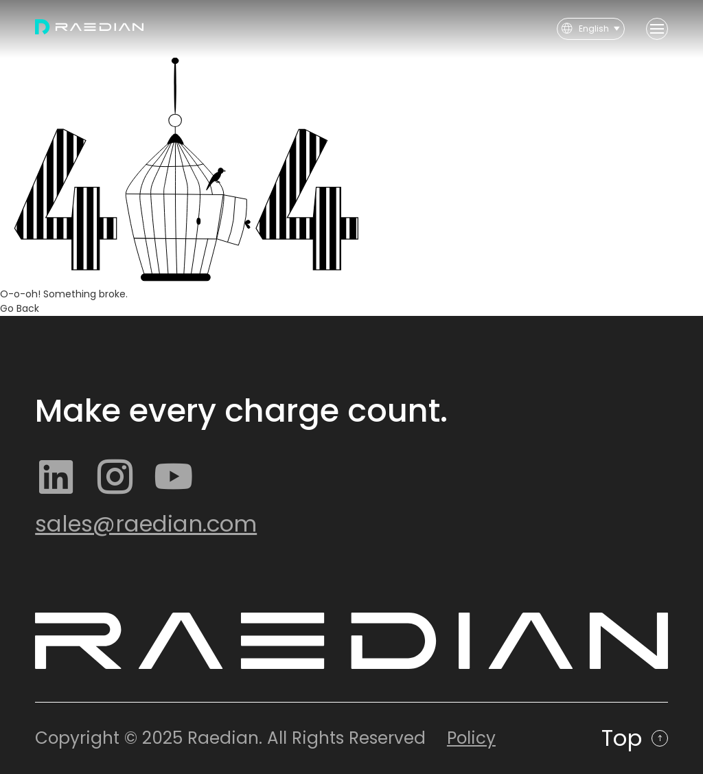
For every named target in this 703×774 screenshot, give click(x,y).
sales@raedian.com (146, 523)
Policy (471, 738)
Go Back (19, 308)
